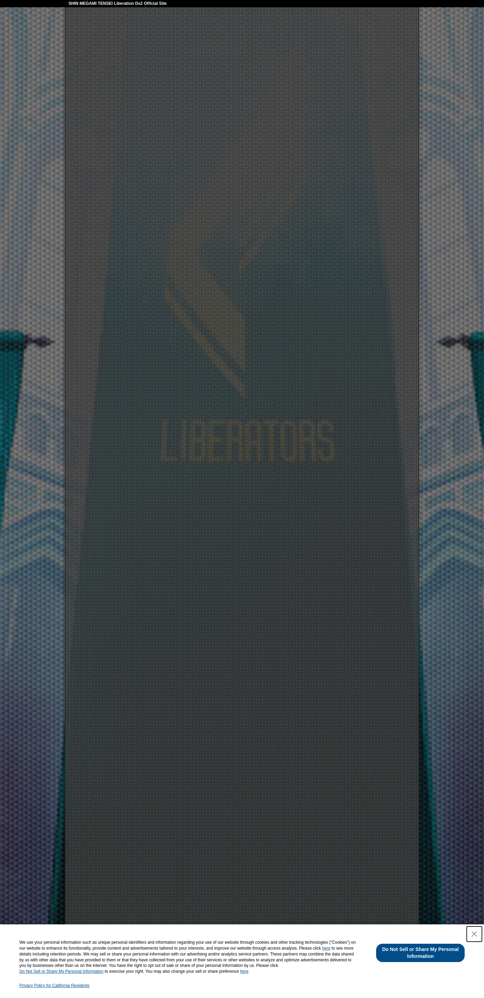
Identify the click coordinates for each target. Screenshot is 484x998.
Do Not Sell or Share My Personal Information (61, 971)
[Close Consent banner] (474, 934)
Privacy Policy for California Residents (54, 985)
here (326, 948)
